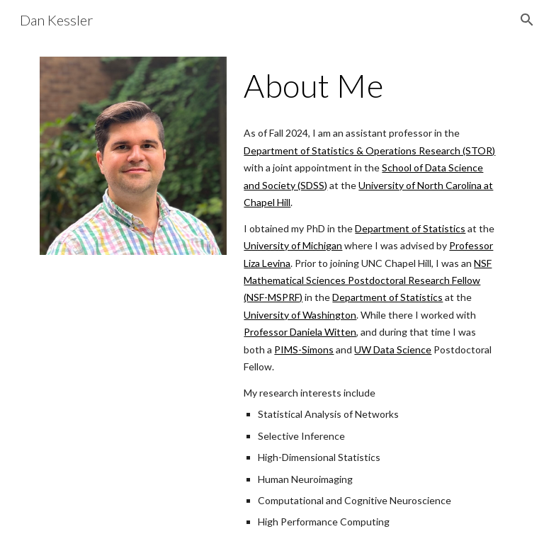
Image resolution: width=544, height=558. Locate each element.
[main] (371, 86)
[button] (527, 20)
